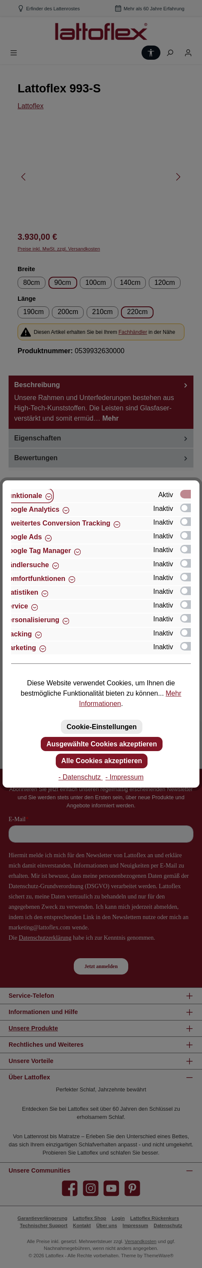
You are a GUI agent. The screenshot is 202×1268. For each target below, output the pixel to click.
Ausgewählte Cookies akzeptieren (101, 744)
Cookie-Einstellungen (101, 726)
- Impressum (125, 777)
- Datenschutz (80, 777)
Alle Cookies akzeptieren (101, 760)
